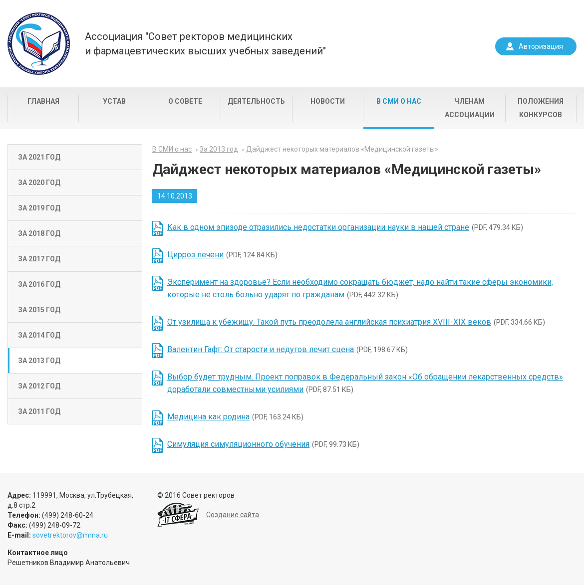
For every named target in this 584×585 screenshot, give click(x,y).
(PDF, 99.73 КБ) (263, 444)
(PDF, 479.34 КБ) (345, 227)
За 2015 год (39, 310)
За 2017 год (39, 259)
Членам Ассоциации (470, 108)
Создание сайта (232, 515)
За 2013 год (39, 361)
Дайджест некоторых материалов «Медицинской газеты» (342, 149)
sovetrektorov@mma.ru (70, 535)
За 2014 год (39, 335)
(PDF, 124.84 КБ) (222, 254)
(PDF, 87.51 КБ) (365, 383)
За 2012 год (39, 386)
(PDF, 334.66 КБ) (356, 322)
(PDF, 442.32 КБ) (360, 288)
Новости (327, 101)
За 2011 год (39, 411)
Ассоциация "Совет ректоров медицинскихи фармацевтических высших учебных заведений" (205, 43)
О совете (185, 101)
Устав (114, 101)
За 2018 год (39, 233)
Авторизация (541, 46)
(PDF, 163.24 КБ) (235, 416)
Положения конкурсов (541, 108)
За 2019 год (39, 208)
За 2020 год (39, 183)
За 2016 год (39, 284)
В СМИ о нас (398, 101)
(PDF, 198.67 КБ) (287, 349)
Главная (43, 101)
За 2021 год (39, 157)
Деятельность (256, 101)
